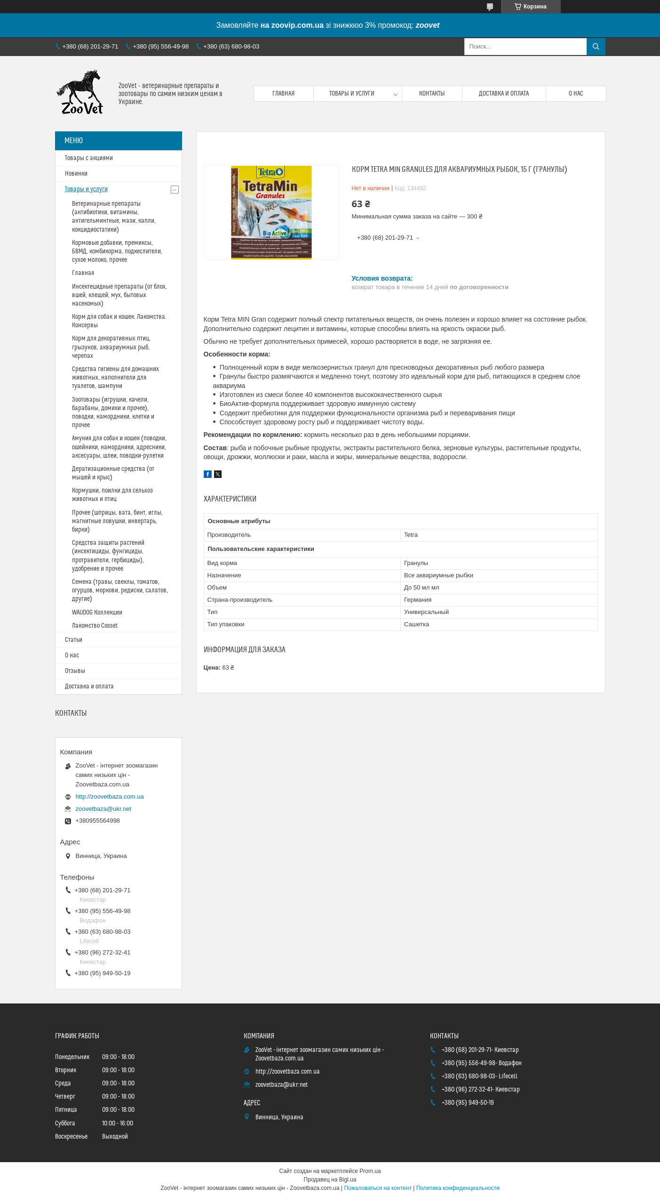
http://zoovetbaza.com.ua (110, 796)
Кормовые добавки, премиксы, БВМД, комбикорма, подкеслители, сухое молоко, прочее (117, 251)
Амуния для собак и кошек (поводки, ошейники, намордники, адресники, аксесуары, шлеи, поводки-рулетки (119, 447)
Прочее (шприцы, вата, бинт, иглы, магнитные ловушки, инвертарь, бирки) (117, 521)
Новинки (76, 174)
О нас (576, 93)
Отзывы (75, 671)
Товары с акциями (89, 158)
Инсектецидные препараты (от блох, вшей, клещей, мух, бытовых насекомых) (119, 295)
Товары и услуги (351, 93)
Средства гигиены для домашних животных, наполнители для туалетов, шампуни (115, 377)
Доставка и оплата (504, 93)
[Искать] (596, 46)
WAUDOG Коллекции (97, 612)
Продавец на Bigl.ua (330, 1179)
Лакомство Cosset (95, 626)
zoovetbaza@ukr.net (104, 808)
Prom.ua (370, 1171)
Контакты (432, 93)
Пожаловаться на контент (378, 1188)
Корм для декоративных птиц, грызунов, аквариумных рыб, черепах (111, 347)
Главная (283, 93)
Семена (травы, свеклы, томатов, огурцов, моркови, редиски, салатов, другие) (120, 590)
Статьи (73, 640)
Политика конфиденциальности (458, 1188)
